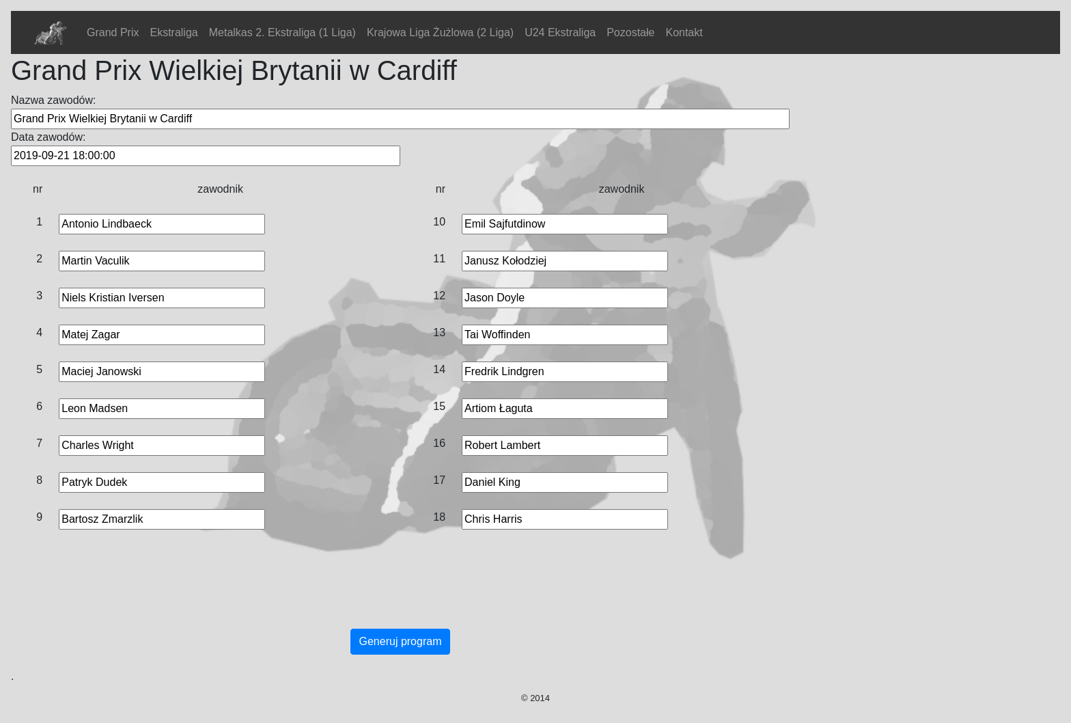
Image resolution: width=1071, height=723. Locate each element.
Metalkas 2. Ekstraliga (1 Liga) (282, 32)
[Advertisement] (400, 593)
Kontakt (683, 32)
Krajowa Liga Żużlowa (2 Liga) (440, 32)
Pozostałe (630, 32)
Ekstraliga (173, 32)
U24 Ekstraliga (560, 32)
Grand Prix (113, 32)
